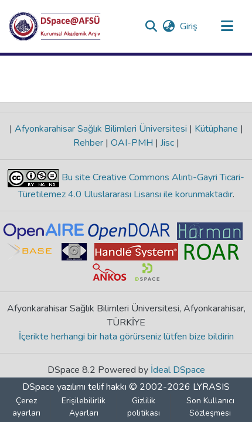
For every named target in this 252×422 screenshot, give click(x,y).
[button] (55, 26)
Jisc (167, 142)
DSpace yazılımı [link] (54, 386)
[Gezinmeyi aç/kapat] (226, 26)
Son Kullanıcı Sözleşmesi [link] (210, 406)
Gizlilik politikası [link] (143, 406)
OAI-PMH (131, 142)
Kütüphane (216, 128)
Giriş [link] (189, 26)
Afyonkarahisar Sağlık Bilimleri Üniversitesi (100, 128)
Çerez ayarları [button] (26, 406)
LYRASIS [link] (211, 386)
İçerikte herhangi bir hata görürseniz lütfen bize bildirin (126, 336)
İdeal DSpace (178, 369)
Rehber (89, 142)
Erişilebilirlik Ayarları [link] (83, 406)
